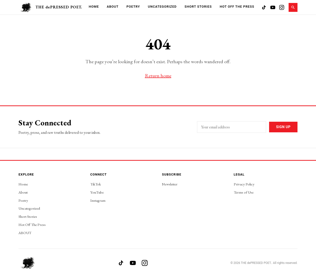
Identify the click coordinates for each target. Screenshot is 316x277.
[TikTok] (264, 7)
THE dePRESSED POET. (59, 7)
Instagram (97, 200)
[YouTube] (273, 7)
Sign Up (283, 127)
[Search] (293, 7)
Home (94, 6)
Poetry (133, 6)
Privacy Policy (244, 184)
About (113, 6)
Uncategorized (162, 6)
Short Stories (198, 6)
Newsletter (170, 184)
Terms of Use (244, 192)
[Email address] (231, 127)
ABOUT (25, 232)
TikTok (95, 184)
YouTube (97, 192)
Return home (158, 75)
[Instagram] (282, 7)
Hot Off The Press (237, 6)
